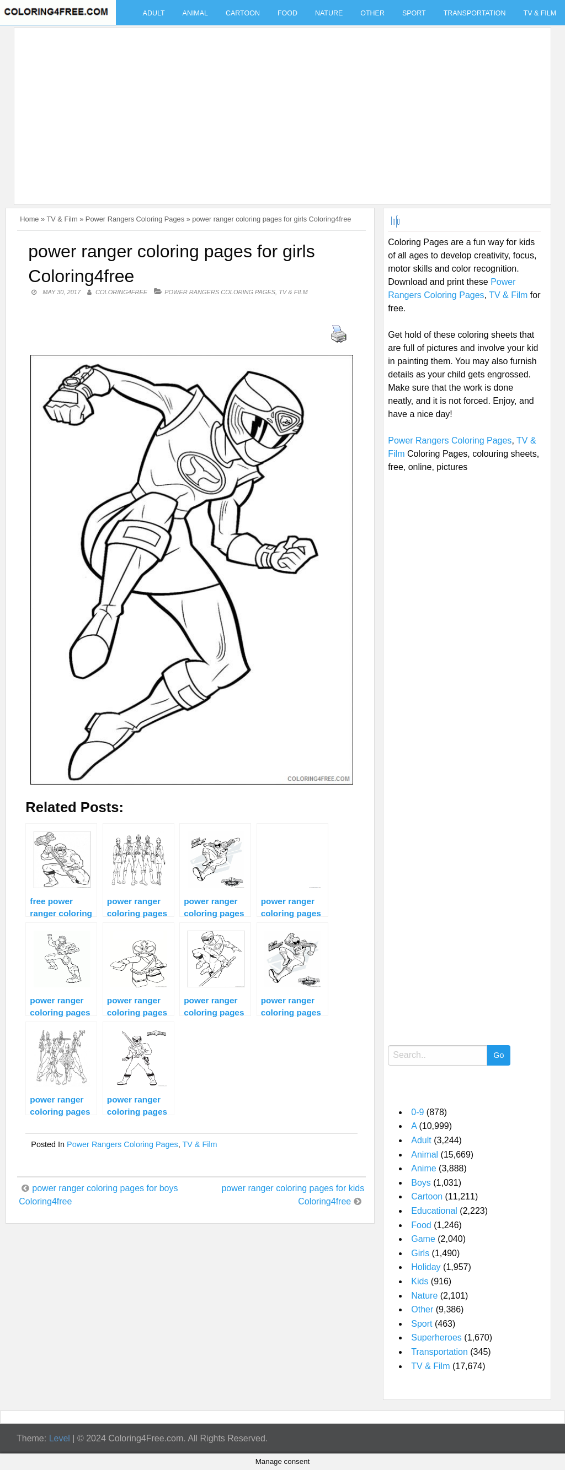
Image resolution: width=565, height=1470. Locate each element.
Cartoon (243, 13)
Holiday (425, 1267)
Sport (414, 13)
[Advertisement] (280, 110)
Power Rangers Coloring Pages (135, 219)
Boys (421, 1182)
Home (29, 219)
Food (287, 13)
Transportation (475, 13)
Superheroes (436, 1337)
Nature (329, 13)
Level (59, 1438)
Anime (423, 1168)
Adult (154, 13)
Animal (195, 13)
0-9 (417, 1112)
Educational (434, 1210)
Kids (419, 1281)
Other (372, 13)
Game (423, 1239)
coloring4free (121, 292)
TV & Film (61, 219)
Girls (420, 1253)
